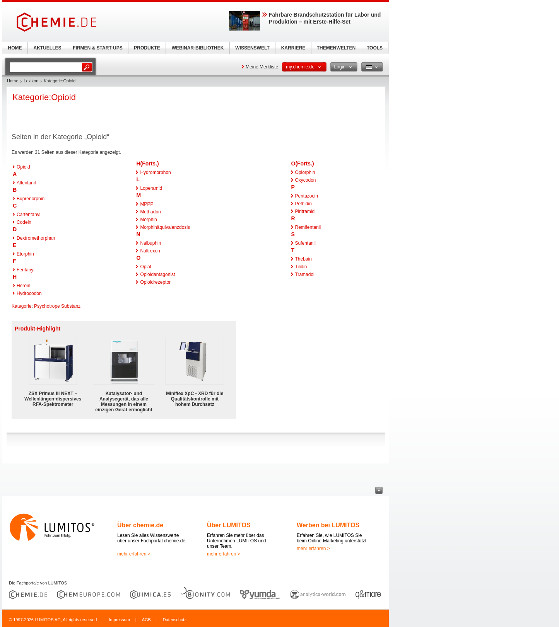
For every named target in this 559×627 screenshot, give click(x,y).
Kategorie (21, 306)
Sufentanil (305, 243)
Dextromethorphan (36, 238)
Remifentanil (308, 227)
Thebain (303, 259)
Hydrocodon (29, 293)
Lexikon (31, 80)
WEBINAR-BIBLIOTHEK (198, 48)
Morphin (148, 219)
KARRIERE (293, 48)
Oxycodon (305, 180)
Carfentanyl (28, 214)
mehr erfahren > (133, 554)
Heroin (23, 285)
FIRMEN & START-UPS (97, 48)
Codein (24, 222)
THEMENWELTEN (336, 48)
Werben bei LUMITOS (328, 525)
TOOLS (375, 48)
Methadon (150, 212)
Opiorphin (305, 172)
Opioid (23, 167)
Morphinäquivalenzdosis (165, 227)
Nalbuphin (150, 243)
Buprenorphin (30, 198)
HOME (15, 48)
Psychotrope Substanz (57, 306)
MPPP (146, 204)
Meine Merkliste (262, 67)
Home (12, 80)
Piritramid (305, 211)
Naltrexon (150, 251)
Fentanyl (25, 270)
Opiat (145, 266)
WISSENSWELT (252, 48)
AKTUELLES (48, 48)
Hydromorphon (155, 172)
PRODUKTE (147, 48)
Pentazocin (306, 196)
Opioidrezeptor (155, 282)
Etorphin (25, 254)
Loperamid (151, 188)
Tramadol (305, 274)
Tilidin (301, 266)
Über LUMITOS (229, 525)
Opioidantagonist (157, 274)
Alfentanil (26, 183)
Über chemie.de (140, 525)
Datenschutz (174, 619)
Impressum (119, 619)
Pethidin (303, 203)
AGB (146, 619)
